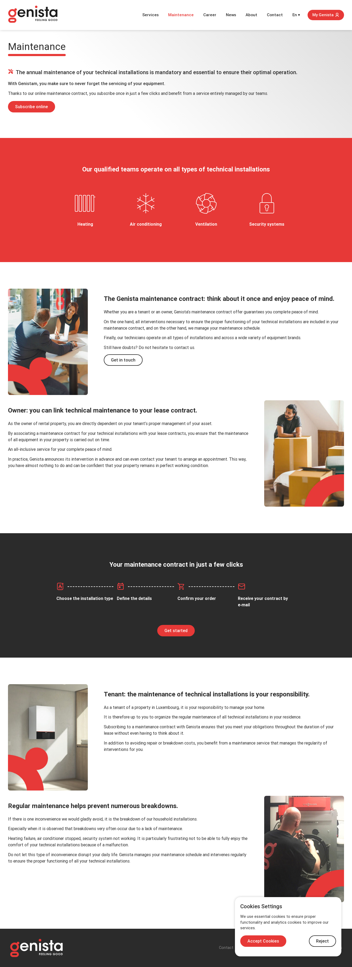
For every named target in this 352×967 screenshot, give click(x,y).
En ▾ (296, 14)
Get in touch (123, 360)
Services (150, 14)
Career (209, 14)
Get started (176, 630)
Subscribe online (31, 106)
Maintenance (181, 14)
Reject (322, 941)
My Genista (325, 14)
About (251, 14)
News (231, 14)
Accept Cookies (263, 941)
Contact (275, 14)
